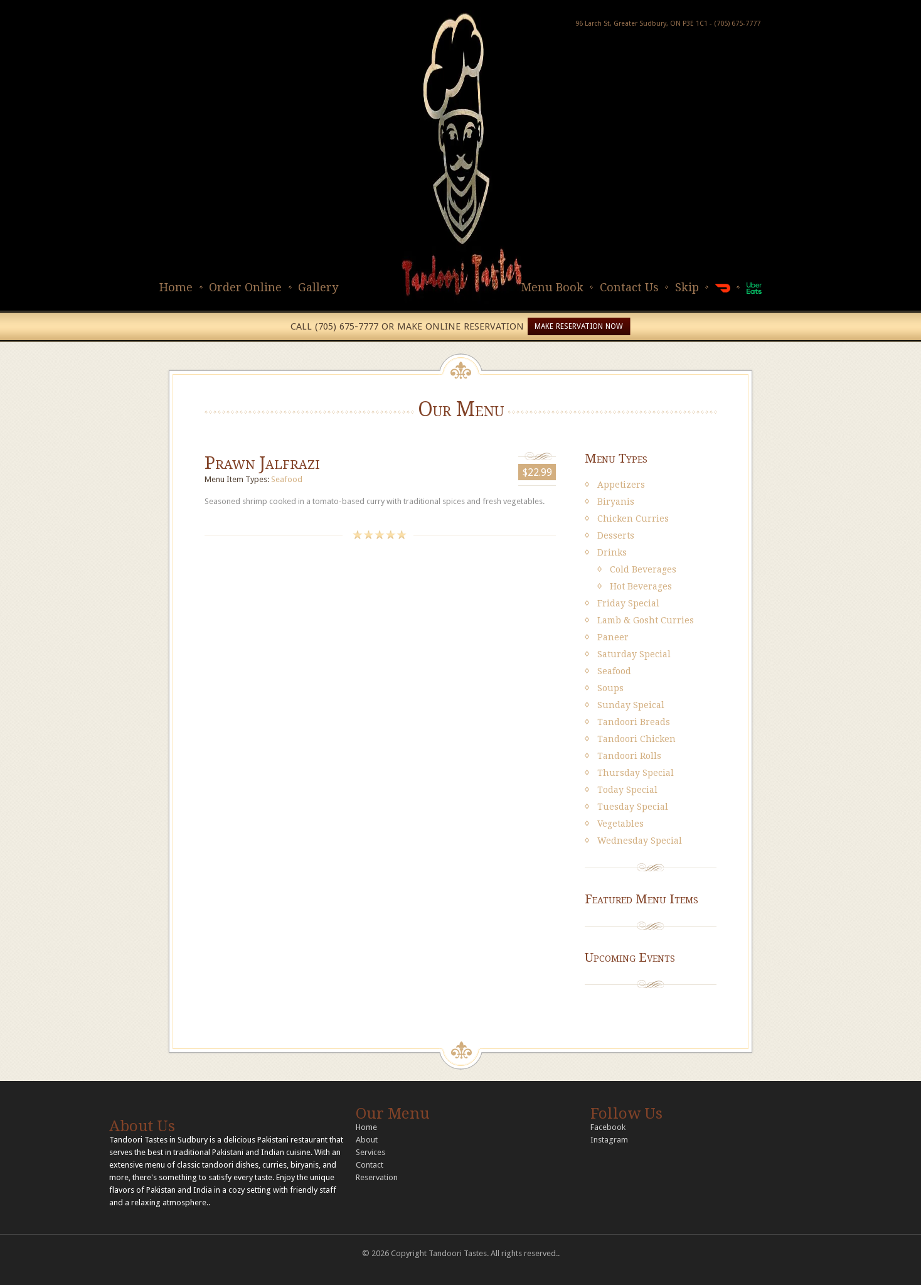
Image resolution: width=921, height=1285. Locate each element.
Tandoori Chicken (636, 739)
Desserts (615, 535)
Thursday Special (635, 773)
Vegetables (620, 824)
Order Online (245, 287)
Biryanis (615, 502)
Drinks (612, 552)
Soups (610, 688)
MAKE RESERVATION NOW (579, 326)
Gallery (318, 287)
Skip (687, 287)
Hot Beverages (641, 586)
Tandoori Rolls (629, 756)
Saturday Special (634, 654)
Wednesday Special (639, 841)
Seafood (286, 479)
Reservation (377, 1177)
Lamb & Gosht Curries (645, 620)
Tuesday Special (632, 807)
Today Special (627, 790)
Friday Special (628, 603)
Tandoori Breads (633, 722)
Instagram (609, 1139)
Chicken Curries (633, 518)
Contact (369, 1164)
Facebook (608, 1127)
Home (176, 287)
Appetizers (621, 485)
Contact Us (629, 287)
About (367, 1139)
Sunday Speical (630, 705)
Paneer (613, 637)
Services (370, 1152)
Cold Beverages (643, 569)
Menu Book (552, 287)
